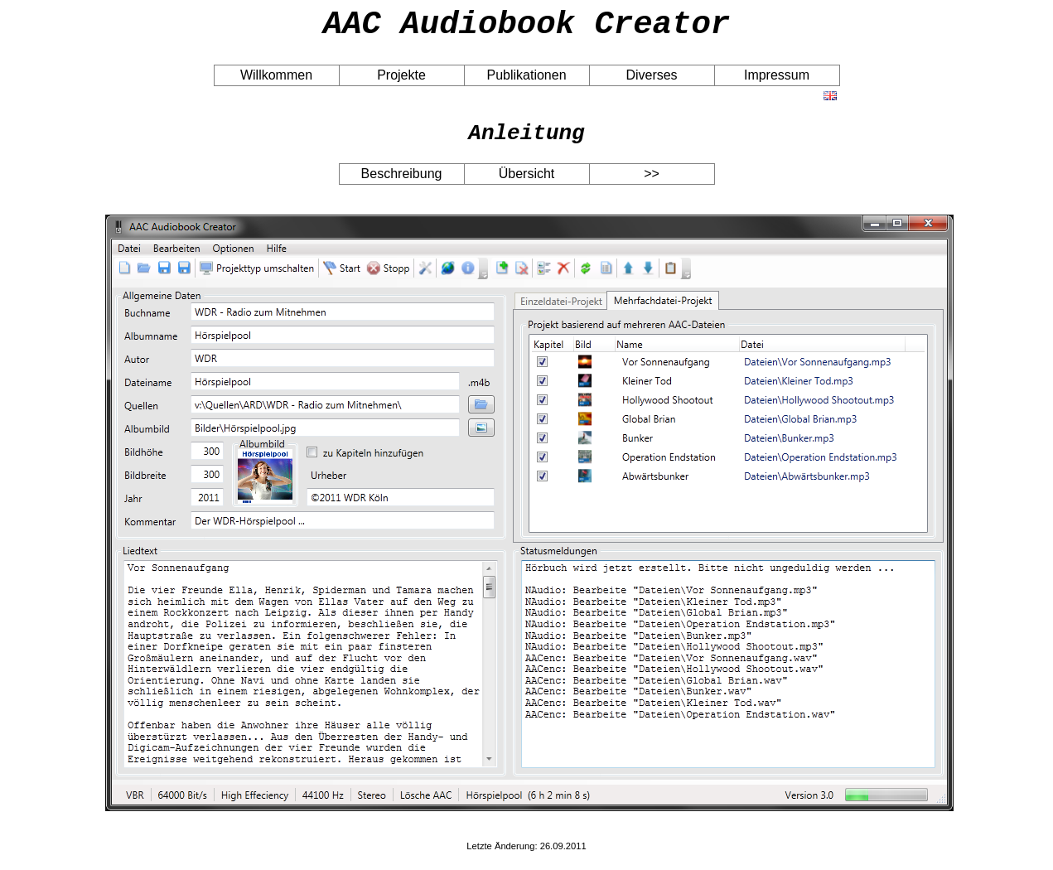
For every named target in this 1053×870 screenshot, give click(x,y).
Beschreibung (401, 186)
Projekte (401, 82)
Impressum (776, 82)
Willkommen (276, 82)
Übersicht (527, 186)
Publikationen (526, 82)
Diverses (651, 82)
